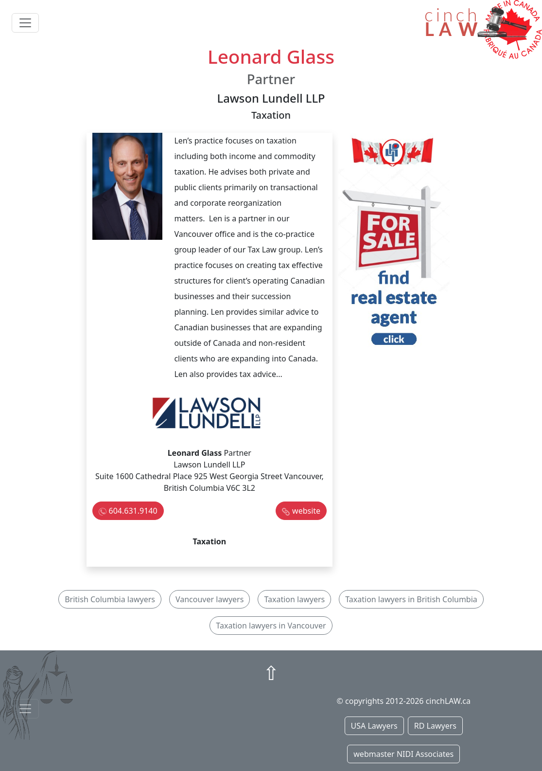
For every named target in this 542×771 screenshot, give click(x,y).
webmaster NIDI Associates (403, 754)
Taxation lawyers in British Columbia (411, 599)
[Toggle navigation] (25, 23)
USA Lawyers (374, 725)
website (306, 510)
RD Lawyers (435, 725)
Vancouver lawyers (209, 599)
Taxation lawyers (294, 599)
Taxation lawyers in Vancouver (271, 625)
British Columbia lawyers (110, 599)
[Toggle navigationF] (25, 708)
